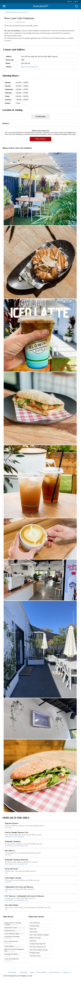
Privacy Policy (41, 972)
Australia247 (40, 6)
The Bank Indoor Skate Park (37, 944)
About (32, 972)
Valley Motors (33, 932)
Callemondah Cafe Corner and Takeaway (19, 887)
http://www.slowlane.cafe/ (29, 67)
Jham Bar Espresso (11, 823)
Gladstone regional (17, 12)
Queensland (8, 12)
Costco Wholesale (35, 923)
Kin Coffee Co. (10, 850)
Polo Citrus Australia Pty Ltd (38, 947)
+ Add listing (23, 972)
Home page (12, 972)
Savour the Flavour (11, 869)
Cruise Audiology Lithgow (14, 933)
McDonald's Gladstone (13, 841)
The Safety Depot (34, 926)
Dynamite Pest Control (14, 927)
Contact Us (66, 972)
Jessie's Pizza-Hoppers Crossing (38, 950)
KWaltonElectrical (12, 930)
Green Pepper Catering (13, 878)
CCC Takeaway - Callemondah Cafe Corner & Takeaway (24, 896)
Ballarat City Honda (35, 938)
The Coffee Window (12, 905)
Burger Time (33, 929)
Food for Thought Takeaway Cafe (16, 832)
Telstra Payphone (13, 946)
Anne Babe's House (35, 956)
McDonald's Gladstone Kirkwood (16, 860)
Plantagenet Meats (35, 953)
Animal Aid (33, 941)
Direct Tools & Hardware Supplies (39, 935)
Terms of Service (54, 972)
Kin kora (26, 12)
